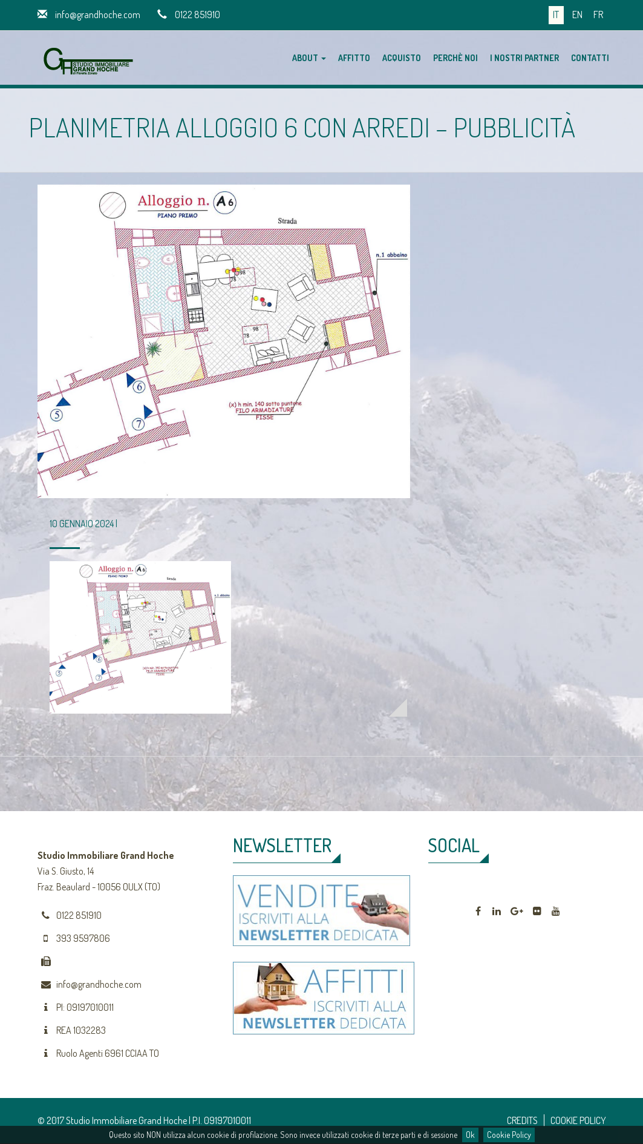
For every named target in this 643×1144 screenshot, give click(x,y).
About (309, 58)
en (577, 14)
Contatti (590, 58)
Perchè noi (455, 58)
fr (598, 14)
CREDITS (522, 1120)
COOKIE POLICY (578, 1120)
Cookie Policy (509, 1134)
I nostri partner (524, 58)
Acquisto (401, 58)
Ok (470, 1134)
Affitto (354, 58)
